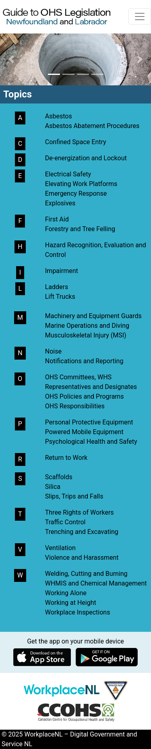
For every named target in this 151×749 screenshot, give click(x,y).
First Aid (57, 219)
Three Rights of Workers (79, 512)
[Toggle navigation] (139, 16)
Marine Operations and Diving (87, 325)
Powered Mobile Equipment (84, 432)
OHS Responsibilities (75, 406)
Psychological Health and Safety (91, 441)
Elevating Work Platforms (81, 184)
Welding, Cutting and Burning (86, 573)
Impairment (61, 271)
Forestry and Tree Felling (80, 229)
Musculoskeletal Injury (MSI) (85, 335)
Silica (52, 486)
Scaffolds (58, 477)
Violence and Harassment (82, 557)
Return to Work (66, 457)
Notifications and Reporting (84, 361)
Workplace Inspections (77, 612)
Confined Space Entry (75, 142)
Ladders (56, 287)
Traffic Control (65, 522)
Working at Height (70, 602)
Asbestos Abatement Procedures (92, 126)
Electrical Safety (68, 174)
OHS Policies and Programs (84, 396)
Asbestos (58, 116)
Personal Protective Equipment (89, 422)
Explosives (60, 203)
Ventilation (60, 548)
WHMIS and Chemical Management (96, 583)
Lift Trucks (60, 296)
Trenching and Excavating (81, 532)
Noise (53, 351)
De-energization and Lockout (86, 158)
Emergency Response (76, 193)
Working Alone (66, 593)
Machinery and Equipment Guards (93, 316)
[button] (11, 59)
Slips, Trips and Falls (74, 496)
